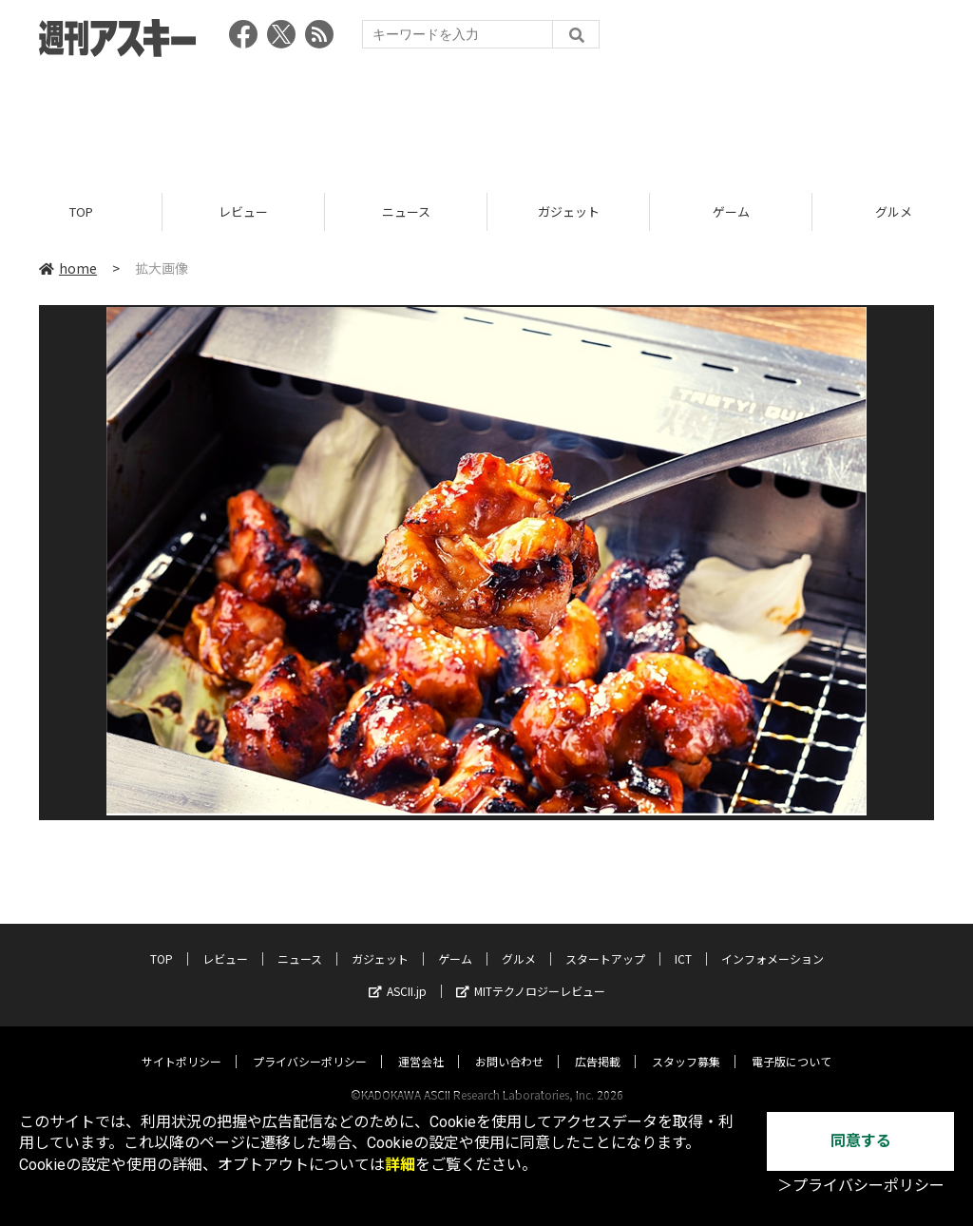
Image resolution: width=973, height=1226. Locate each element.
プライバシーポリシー (310, 1043)
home (68, 268)
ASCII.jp (398, 973)
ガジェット (569, 211)
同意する (860, 1141)
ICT (683, 940)
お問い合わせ (509, 1043)
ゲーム (731, 211)
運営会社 (421, 1043)
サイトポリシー (181, 1043)
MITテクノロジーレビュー (530, 973)
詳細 (400, 1165)
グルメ (519, 940)
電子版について (791, 1043)
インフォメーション (772, 940)
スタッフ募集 (686, 1043)
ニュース (406, 211)
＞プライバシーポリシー (860, 1186)
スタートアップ (605, 940)
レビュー (243, 211)
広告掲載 (597, 1043)
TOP (81, 211)
